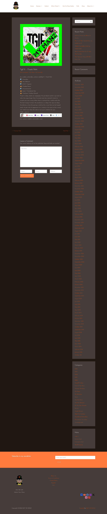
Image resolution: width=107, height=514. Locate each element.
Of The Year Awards (80, 405)
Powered (81, 508)
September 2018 (79, 329)
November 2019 (79, 290)
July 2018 (77, 335)
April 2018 (78, 343)
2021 (76, 377)
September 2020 (79, 262)
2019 (76, 371)
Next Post (66, 130)
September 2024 (79, 126)
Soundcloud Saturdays (81, 416)
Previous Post (16, 130)
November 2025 (79, 87)
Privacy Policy (53, 480)
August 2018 (78, 332)
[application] (42, 6)
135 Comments (24, 72)
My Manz (31, 72)
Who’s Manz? (56, 6)
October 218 (78, 355)
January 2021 (78, 250)
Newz (76, 397)
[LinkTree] (89, 497)
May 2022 (77, 205)
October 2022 (79, 191)
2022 (76, 380)
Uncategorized (79, 422)
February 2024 (79, 146)
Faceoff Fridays (79, 383)
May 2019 (77, 307)
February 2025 (79, 112)
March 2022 (78, 211)
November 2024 (79, 121)
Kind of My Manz (80, 385)
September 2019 (79, 296)
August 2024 (78, 129)
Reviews (40, 6)
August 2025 (78, 95)
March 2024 (78, 143)
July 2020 (77, 267)
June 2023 (77, 169)
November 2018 (79, 324)
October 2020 (79, 259)
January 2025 (78, 115)
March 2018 (78, 346)
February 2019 (79, 315)
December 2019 (79, 287)
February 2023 (79, 180)
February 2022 (79, 214)
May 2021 (77, 239)
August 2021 (78, 231)
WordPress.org (79, 444)
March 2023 (78, 177)
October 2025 (79, 90)
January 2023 (78, 183)
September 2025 (79, 93)
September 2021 (79, 228)
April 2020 (78, 276)
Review (77, 408)
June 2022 (77, 203)
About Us (90, 6)
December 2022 (79, 186)
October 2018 (78, 327)
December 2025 (79, 84)
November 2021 (79, 222)
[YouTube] (84, 495)
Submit (47, 6)
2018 (76, 369)
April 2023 (78, 174)
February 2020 (79, 281)
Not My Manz (79, 400)
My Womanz (78, 394)
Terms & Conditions (53, 478)
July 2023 (77, 166)
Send (59, 462)
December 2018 (79, 321)
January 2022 (78, 217)
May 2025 (77, 104)
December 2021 (79, 219)
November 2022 (79, 188)
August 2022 (78, 197)
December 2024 (79, 118)
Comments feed (79, 442)
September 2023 (79, 160)
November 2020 (79, 256)
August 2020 (78, 265)
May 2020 (78, 273)
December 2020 (79, 253)
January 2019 (78, 318)
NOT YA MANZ (16, 10)
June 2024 (77, 135)
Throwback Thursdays (81, 419)
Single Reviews (79, 411)
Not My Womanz (79, 402)
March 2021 (78, 245)
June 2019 (77, 304)
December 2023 (79, 152)
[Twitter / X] (93, 495)
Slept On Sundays (80, 414)
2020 (76, 374)
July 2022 (77, 200)
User (53, 485)
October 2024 (79, 124)
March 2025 (78, 110)
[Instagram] (90, 495)
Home (33, 6)
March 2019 (78, 312)
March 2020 (78, 279)
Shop (83, 6)
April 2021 (78, 242)
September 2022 (79, 194)
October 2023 (79, 157)
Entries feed (78, 439)
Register (53, 483)
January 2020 (79, 284)
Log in (76, 436)
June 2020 (78, 270)
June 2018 (77, 338)
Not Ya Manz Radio (68, 6)
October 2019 (78, 293)
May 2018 (77, 341)
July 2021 (77, 234)
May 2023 (77, 172)
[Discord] (81, 495)
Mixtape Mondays (80, 388)
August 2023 (78, 163)
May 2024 (77, 138)
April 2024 (78, 141)
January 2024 (78, 149)
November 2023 (79, 155)
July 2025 (77, 98)
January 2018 (78, 352)
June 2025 (77, 101)
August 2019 (78, 298)
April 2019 (78, 310)
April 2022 (78, 208)
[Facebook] (87, 495)
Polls (78, 6)
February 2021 (79, 248)
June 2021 (77, 236)
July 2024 (77, 132)
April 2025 (78, 107)
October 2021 (78, 225)
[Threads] (86, 497)
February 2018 (79, 349)
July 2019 (77, 301)
